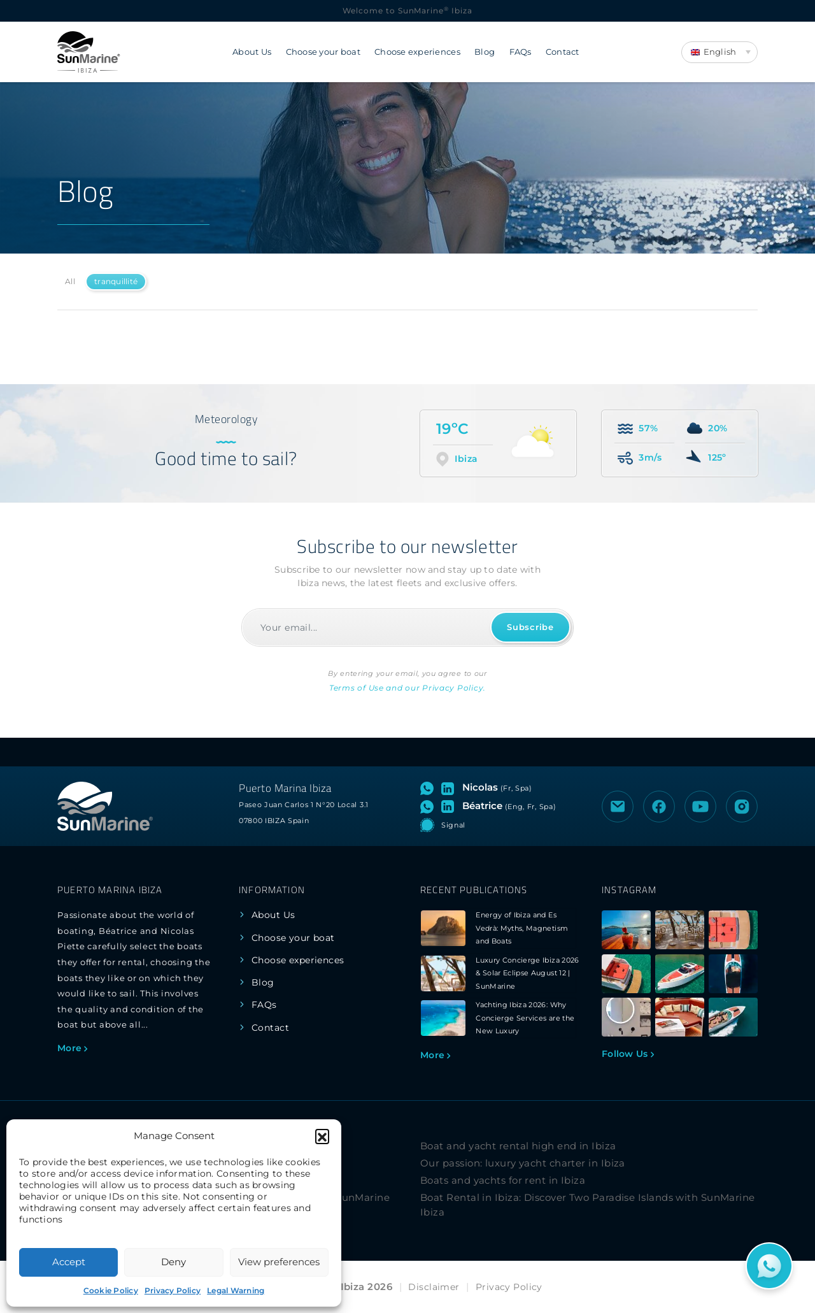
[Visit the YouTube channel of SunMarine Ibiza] (700, 806)
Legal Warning (235, 1290)
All (70, 281)
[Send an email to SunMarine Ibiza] (618, 806)
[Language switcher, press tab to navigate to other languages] (719, 52)
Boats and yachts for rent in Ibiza (502, 1180)
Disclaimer (433, 1287)
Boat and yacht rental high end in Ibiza (518, 1146)
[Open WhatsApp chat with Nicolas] (429, 787)
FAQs (520, 52)
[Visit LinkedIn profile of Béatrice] (450, 806)
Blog (484, 52)
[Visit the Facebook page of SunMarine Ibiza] (659, 806)
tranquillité (116, 281)
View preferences (279, 1262)
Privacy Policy (173, 1290)
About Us (251, 52)
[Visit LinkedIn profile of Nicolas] (450, 787)
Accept (68, 1262)
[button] (322, 1136)
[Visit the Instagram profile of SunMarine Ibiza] (742, 806)
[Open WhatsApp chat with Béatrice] (429, 806)
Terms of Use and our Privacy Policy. (407, 687)
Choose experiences (417, 52)
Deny (173, 1262)
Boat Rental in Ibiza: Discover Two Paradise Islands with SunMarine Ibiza (587, 1204)
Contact (562, 52)
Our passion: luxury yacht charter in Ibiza (522, 1163)
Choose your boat (323, 52)
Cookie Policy (110, 1290)
